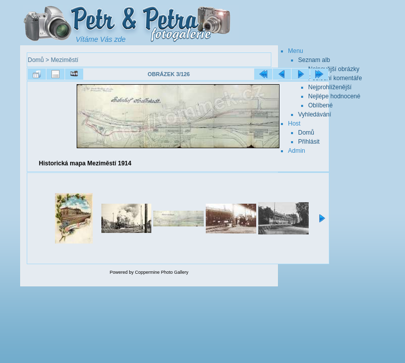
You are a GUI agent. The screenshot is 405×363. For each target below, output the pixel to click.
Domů (36, 60)
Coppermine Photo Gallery (161, 272)
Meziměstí (65, 60)
